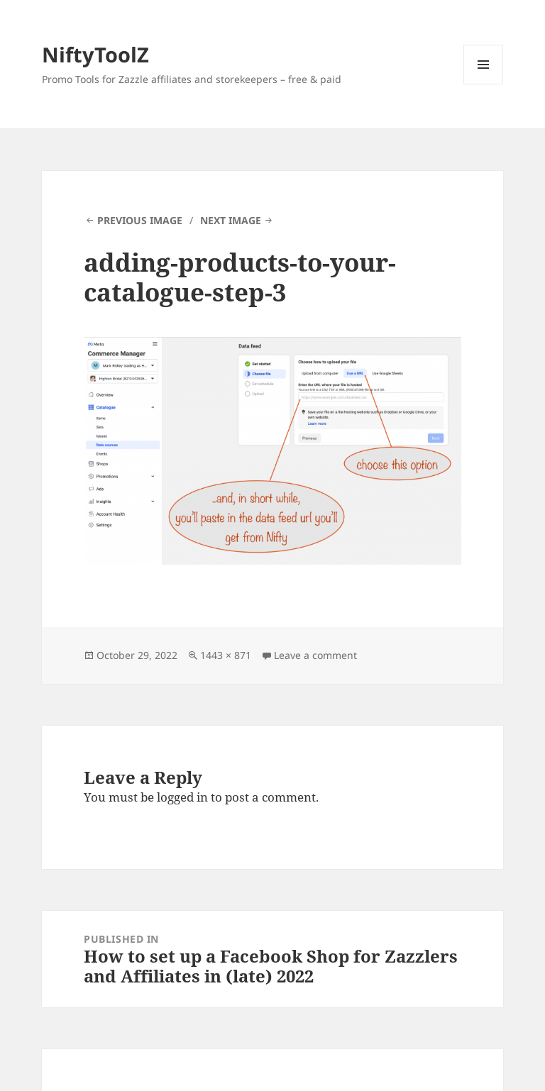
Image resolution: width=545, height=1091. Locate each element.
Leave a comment (315, 655)
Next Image (230, 220)
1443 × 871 (225, 655)
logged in (182, 797)
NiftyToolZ (95, 54)
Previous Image (139, 220)
